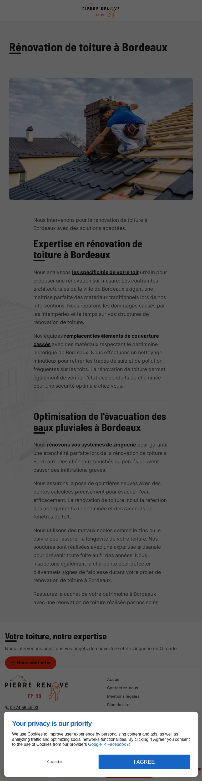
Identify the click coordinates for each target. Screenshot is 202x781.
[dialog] (101, 744)
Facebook (116, 744)
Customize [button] (54, 762)
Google (95, 744)
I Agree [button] (144, 762)
